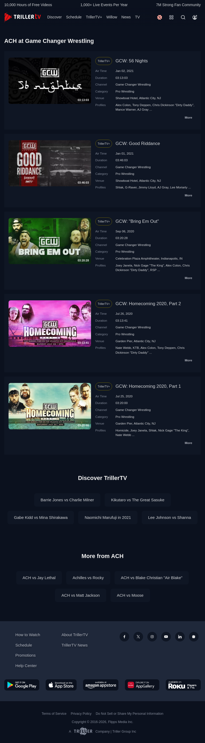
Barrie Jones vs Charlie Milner (67, 500)
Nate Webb (123, 347)
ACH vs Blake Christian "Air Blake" (152, 577)
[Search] (183, 17)
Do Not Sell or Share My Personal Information (129, 714)
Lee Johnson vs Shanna (169, 517)
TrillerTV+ (94, 17)
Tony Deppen (141, 105)
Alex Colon (123, 105)
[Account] (195, 17)
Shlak (119, 187)
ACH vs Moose (130, 595)
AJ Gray (142, 109)
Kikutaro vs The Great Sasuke (137, 500)
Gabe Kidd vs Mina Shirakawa (41, 517)
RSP (153, 270)
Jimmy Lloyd (147, 187)
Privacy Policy (81, 714)
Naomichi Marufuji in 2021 (108, 517)
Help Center (26, 665)
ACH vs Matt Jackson (80, 595)
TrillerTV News (74, 645)
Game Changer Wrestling (133, 84)
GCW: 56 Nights (132, 60)
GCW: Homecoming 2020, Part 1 (148, 386)
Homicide (122, 430)
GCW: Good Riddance (138, 143)
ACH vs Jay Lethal (39, 577)
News (126, 17)
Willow (111, 17)
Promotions (25, 655)
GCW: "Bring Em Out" (137, 221)
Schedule (73, 17)
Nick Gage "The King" (149, 265)
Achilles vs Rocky (88, 577)
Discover (54, 17)
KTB (136, 347)
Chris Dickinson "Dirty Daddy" (173, 105)
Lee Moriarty (178, 187)
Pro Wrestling (125, 91)
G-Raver (131, 187)
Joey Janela (124, 265)
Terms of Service (54, 714)
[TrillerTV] (22, 17)
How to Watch (27, 634)
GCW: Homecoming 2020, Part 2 (148, 303)
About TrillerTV (74, 634)
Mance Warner (126, 109)
